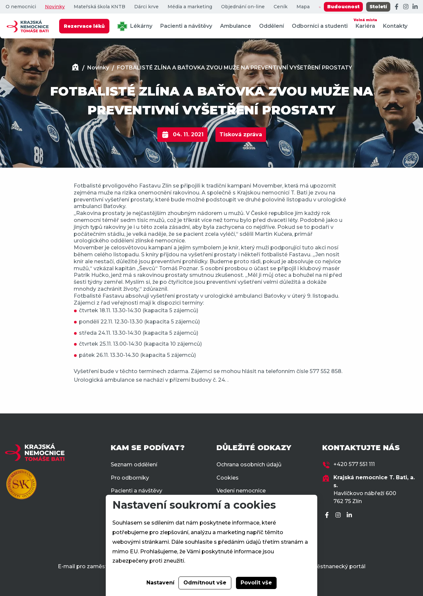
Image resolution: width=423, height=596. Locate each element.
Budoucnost (343, 7)
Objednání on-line (243, 7)
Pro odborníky (130, 478)
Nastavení (160, 582)
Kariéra (365, 23)
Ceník (281, 7)
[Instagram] (406, 7)
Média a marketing (190, 7)
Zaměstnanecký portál (334, 566)
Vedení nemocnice (241, 491)
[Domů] (75, 68)
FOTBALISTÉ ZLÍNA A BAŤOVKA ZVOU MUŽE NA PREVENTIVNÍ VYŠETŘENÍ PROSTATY (234, 67)
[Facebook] (397, 7)
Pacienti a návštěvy (186, 26)
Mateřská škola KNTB (99, 7)
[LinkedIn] (415, 7)
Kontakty (395, 26)
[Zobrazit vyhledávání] (320, 7)
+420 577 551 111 (354, 464)
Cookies (227, 478)
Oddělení (271, 26)
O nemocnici (21, 7)
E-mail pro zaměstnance (91, 566)
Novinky (55, 7)
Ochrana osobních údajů (249, 464)
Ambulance (235, 26)
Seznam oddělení (134, 464)
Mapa (303, 7)
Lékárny (134, 26)
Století (378, 7)
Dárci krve (146, 7)
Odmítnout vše (204, 582)
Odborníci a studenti (320, 26)
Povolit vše (256, 582)
